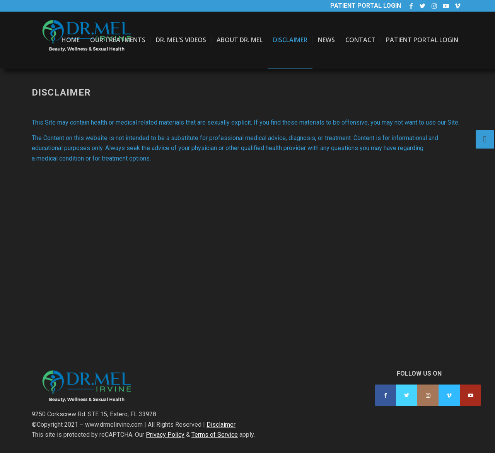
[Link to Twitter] (422, 6)
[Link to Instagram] (434, 6)
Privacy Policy (165, 434)
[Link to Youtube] (445, 6)
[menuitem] (70, 40)
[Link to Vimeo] (457, 6)
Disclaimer (221, 424)
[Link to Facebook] (410, 6)
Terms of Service (214, 434)
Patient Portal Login (365, 5)
